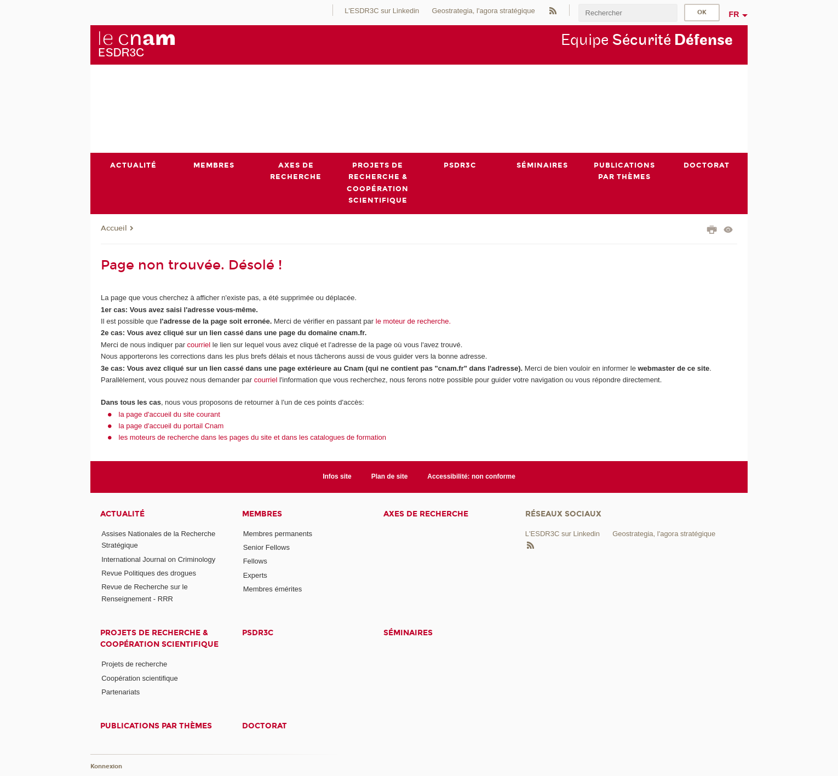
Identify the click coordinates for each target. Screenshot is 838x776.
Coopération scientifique (139, 678)
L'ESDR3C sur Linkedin (382, 11)
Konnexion (106, 766)
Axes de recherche (425, 514)
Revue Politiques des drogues (148, 573)
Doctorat (264, 726)
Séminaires (408, 632)
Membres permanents (277, 534)
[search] (627, 13)
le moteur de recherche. (412, 321)
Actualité (122, 514)
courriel (199, 345)
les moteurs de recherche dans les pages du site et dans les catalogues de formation (253, 438)
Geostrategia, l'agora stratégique (483, 11)
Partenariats (120, 692)
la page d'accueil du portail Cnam (171, 426)
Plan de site (389, 477)
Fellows (255, 561)
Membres (262, 514)
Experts (255, 575)
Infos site (337, 477)
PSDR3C (257, 632)
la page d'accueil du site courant (169, 414)
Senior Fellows (266, 547)
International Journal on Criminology (158, 559)
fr (734, 14)
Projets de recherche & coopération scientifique (159, 638)
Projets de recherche (134, 664)
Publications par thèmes (156, 726)
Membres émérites (272, 589)
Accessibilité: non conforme (471, 477)
